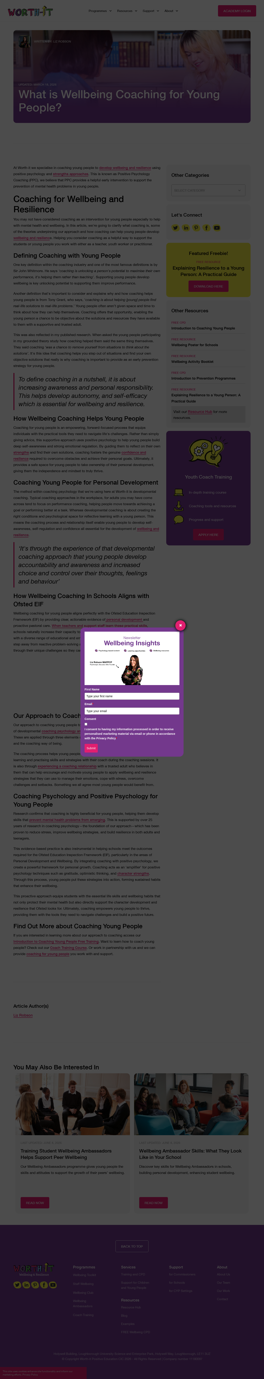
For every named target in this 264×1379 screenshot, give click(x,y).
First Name (92, 689)
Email (89, 704)
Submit (91, 748)
